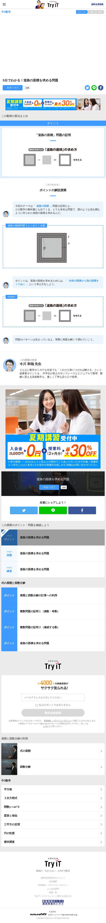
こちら (46, 726)
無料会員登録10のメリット (53, 878)
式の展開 (25, 750)
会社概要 (53, 881)
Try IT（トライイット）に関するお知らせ (53, 896)
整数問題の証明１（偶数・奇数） (40, 611)
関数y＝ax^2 (11, 806)
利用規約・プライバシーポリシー (57, 721)
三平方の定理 (12, 824)
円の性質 (9, 833)
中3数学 (6, 780)
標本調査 (9, 841)
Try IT (53, 4)
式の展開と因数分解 (13, 583)
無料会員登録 (97, 4)
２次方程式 (10, 798)
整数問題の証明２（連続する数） (40, 627)
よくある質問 (53, 889)
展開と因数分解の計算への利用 (38, 595)
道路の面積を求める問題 (34, 537)
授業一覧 (53, 892)
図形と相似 (10, 815)
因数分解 (25, 766)
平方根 (8, 789)
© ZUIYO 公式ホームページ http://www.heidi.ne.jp (53, 913)
